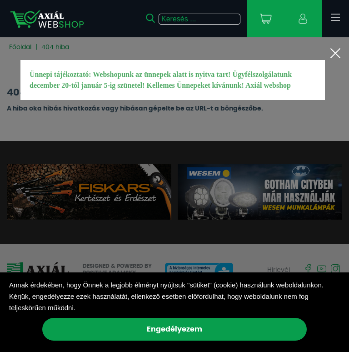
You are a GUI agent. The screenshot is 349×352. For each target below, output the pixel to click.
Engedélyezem (174, 329)
